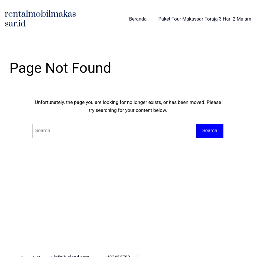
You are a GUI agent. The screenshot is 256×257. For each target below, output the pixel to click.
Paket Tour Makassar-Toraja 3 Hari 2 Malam (205, 19)
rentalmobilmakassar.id (40, 19)
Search (209, 130)
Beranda (138, 19)
